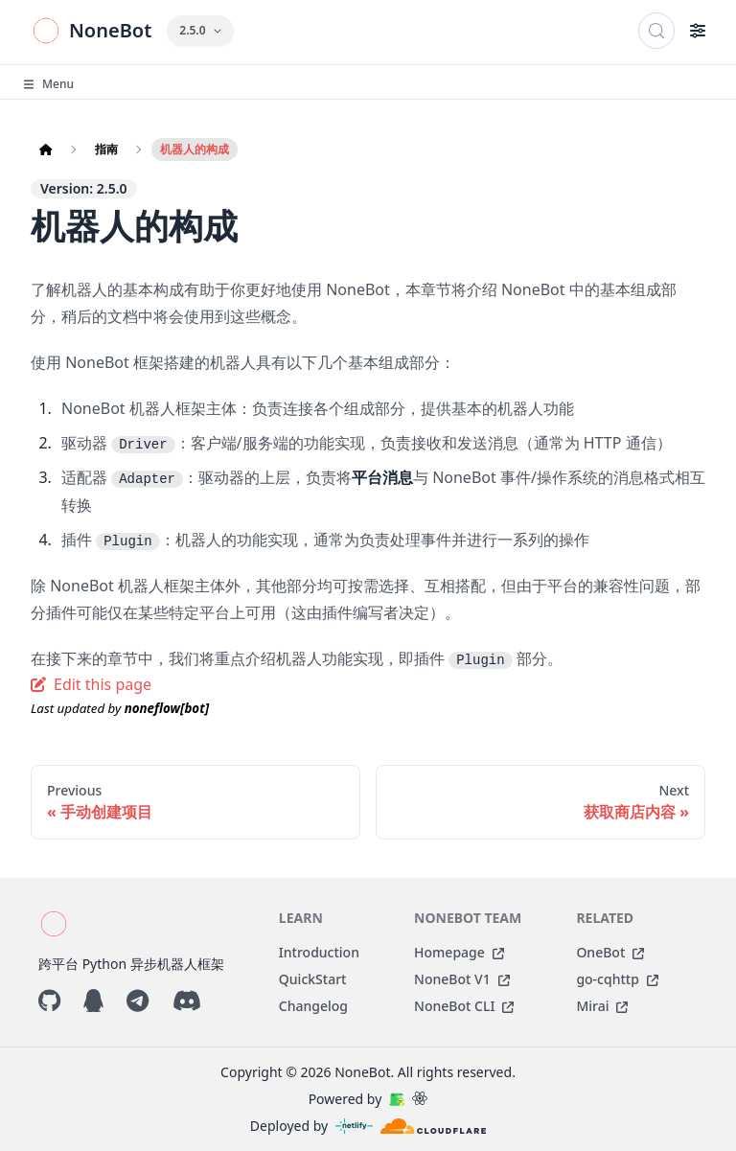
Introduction (319, 952)
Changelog (313, 1006)
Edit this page (91, 684)
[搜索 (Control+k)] (656, 30)
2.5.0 (199, 30)
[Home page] (46, 149)
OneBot (610, 952)
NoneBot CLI (464, 1006)
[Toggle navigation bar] (697, 30)
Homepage (459, 952)
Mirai (602, 1006)
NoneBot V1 (462, 979)
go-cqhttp (616, 979)
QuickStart (313, 979)
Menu (48, 84)
